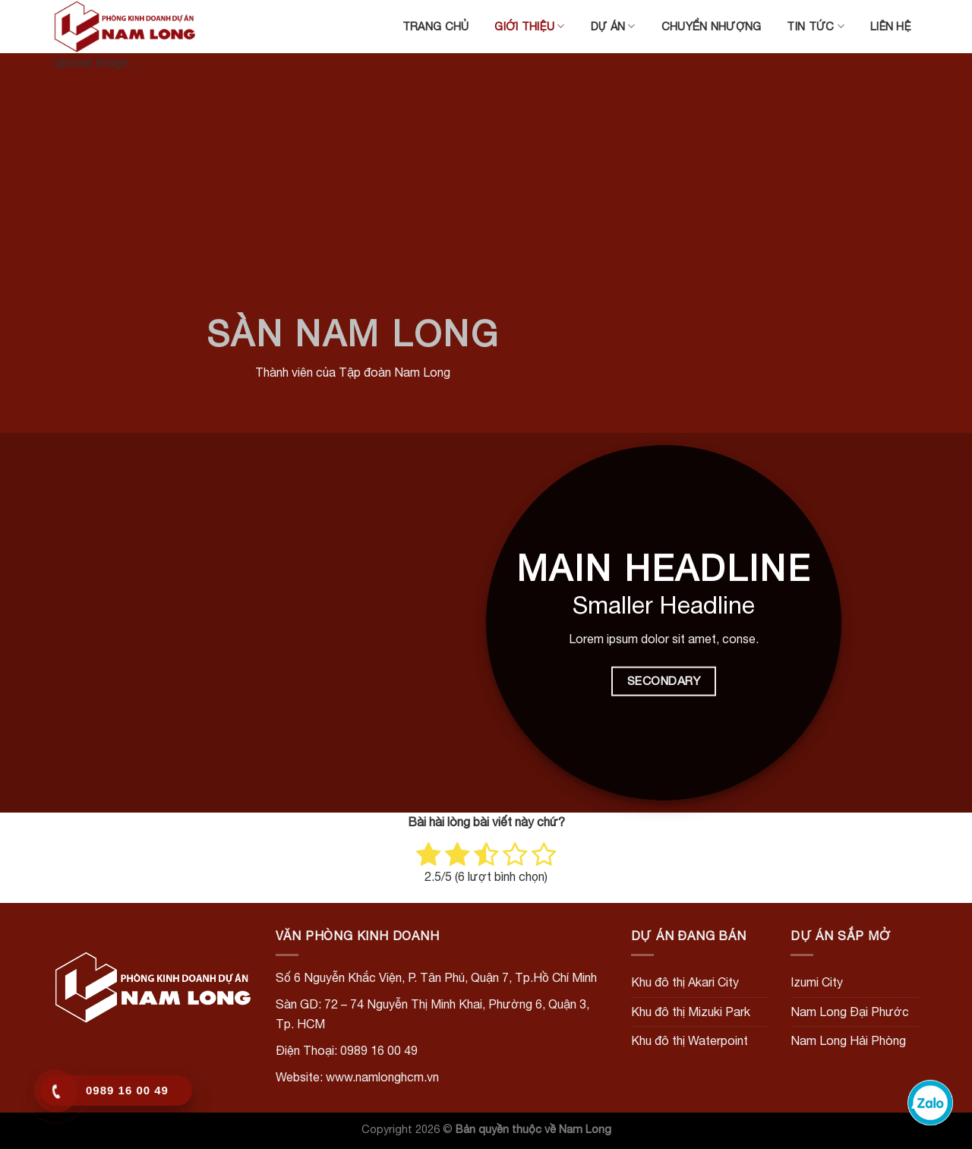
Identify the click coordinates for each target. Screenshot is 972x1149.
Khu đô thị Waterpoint (689, 1040)
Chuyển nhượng (711, 26)
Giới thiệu (529, 26)
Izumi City (817, 982)
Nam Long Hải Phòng (848, 1040)
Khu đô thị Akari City (685, 982)
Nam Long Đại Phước (850, 1011)
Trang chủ (435, 26)
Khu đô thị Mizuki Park (690, 1011)
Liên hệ (890, 26)
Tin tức (815, 26)
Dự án (613, 26)
